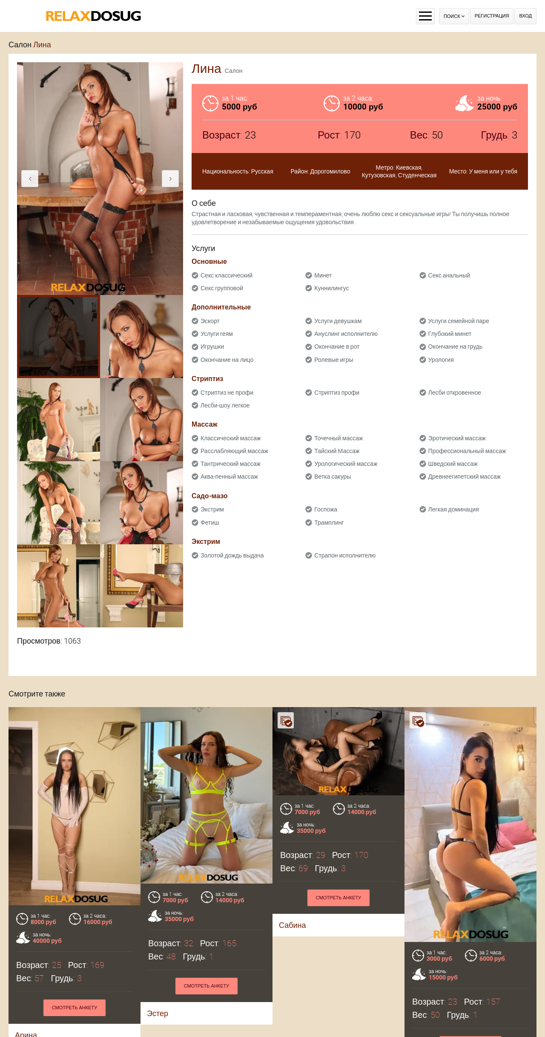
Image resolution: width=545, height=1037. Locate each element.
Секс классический (226, 275)
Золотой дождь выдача (232, 555)
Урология (441, 359)
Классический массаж (231, 438)
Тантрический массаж (231, 463)
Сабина (292, 925)
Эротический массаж (457, 438)
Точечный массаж (338, 438)
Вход (525, 16)
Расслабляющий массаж (234, 451)
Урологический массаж (345, 463)
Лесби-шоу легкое (225, 405)
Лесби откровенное (455, 392)
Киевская (409, 167)
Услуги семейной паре (458, 321)
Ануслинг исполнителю (346, 333)
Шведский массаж (453, 463)
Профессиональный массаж (467, 451)
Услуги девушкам (337, 321)
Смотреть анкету (75, 1008)
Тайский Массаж (336, 451)
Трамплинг (329, 522)
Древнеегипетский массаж (464, 476)
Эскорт (210, 321)
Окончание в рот (336, 346)
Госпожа (325, 509)
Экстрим (212, 509)
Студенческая (417, 175)
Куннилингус (331, 288)
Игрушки (212, 346)
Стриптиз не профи (227, 392)
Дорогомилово (330, 171)
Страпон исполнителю (345, 555)
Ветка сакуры (332, 476)
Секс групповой (222, 288)
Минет (323, 275)
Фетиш (210, 522)
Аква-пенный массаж (229, 476)
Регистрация (492, 16)
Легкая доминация (453, 509)
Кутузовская (379, 175)
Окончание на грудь (455, 346)
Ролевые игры (333, 359)
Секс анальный (449, 275)
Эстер (157, 1013)
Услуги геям (217, 333)
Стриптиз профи (336, 392)
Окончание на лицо (227, 359)
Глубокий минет (450, 333)
